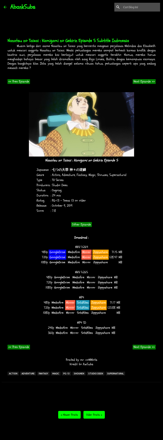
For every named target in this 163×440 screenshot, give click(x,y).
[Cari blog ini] (141, 7)
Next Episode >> (144, 81)
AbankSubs (22, 7)
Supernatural (117, 175)
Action (56, 175)
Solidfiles (83, 302)
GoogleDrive (57, 252)
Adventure (68, 175)
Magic (92, 175)
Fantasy (82, 175)
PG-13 (66, 373)
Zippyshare (100, 252)
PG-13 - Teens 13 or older (69, 200)
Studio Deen (60, 185)
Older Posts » (94, 415)
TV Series (58, 180)
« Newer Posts (69, 415)
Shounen (102, 175)
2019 (69, 205)
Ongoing (56, 190)
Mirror (86, 252)
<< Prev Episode (18, 81)
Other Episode (81, 224)
